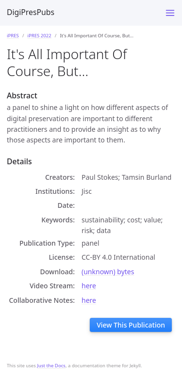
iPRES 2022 (39, 35)
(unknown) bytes (108, 271)
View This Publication (131, 324)
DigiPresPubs (30, 12)
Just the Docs (51, 365)
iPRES (13, 35)
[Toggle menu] (170, 13)
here (89, 285)
